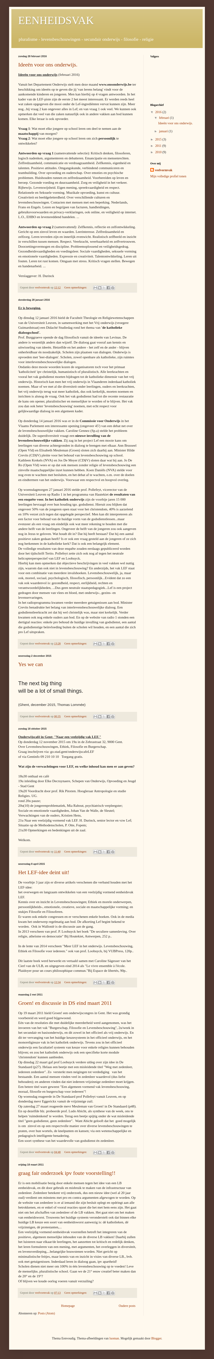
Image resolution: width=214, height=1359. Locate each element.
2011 (158, 146)
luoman (114, 1338)
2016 (159, 112)
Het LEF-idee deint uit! (43, 872)
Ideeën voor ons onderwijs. (47, 65)
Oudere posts (127, 1306)
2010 (159, 152)
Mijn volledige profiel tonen (168, 176)
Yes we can (30, 664)
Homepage (68, 1306)
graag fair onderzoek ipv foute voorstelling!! (66, 1173)
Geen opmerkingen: (76, 287)
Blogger (156, 1338)
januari (163, 131)
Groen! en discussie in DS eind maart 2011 (65, 1003)
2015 (159, 139)
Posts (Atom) (46, 1313)
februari (164, 118)
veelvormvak (163, 170)
